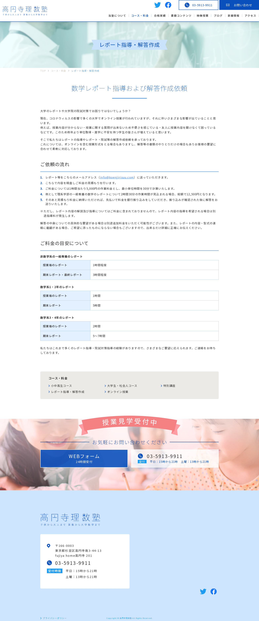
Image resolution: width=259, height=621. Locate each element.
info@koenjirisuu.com (117, 177)
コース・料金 (58, 378)
